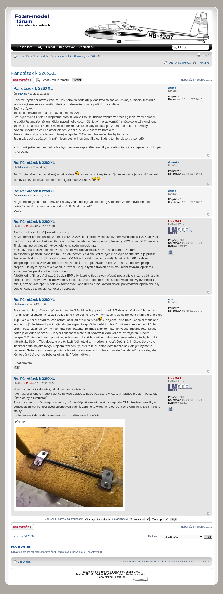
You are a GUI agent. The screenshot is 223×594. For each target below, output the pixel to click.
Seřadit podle (131, 518)
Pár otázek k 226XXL (33, 73)
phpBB (99, 572)
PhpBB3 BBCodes (113, 574)
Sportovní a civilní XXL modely (68, 56)
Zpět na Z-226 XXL (25, 536)
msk (21, 304)
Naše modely (40, 56)
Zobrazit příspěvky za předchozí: (78, 518)
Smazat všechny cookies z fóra (146, 561)
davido (23, 93)
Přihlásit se (203, 62)
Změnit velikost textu (206, 55)
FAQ (170, 62)
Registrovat (67, 47)
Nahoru (208, 155)
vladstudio (142, 574)
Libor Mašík (26, 226)
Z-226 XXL (94, 56)
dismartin (24, 167)
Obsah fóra (24, 56)
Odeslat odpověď (22, 80)
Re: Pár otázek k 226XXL (34, 162)
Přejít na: (152, 536)
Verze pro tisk (198, 55)
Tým (123, 561)
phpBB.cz (120, 577)
